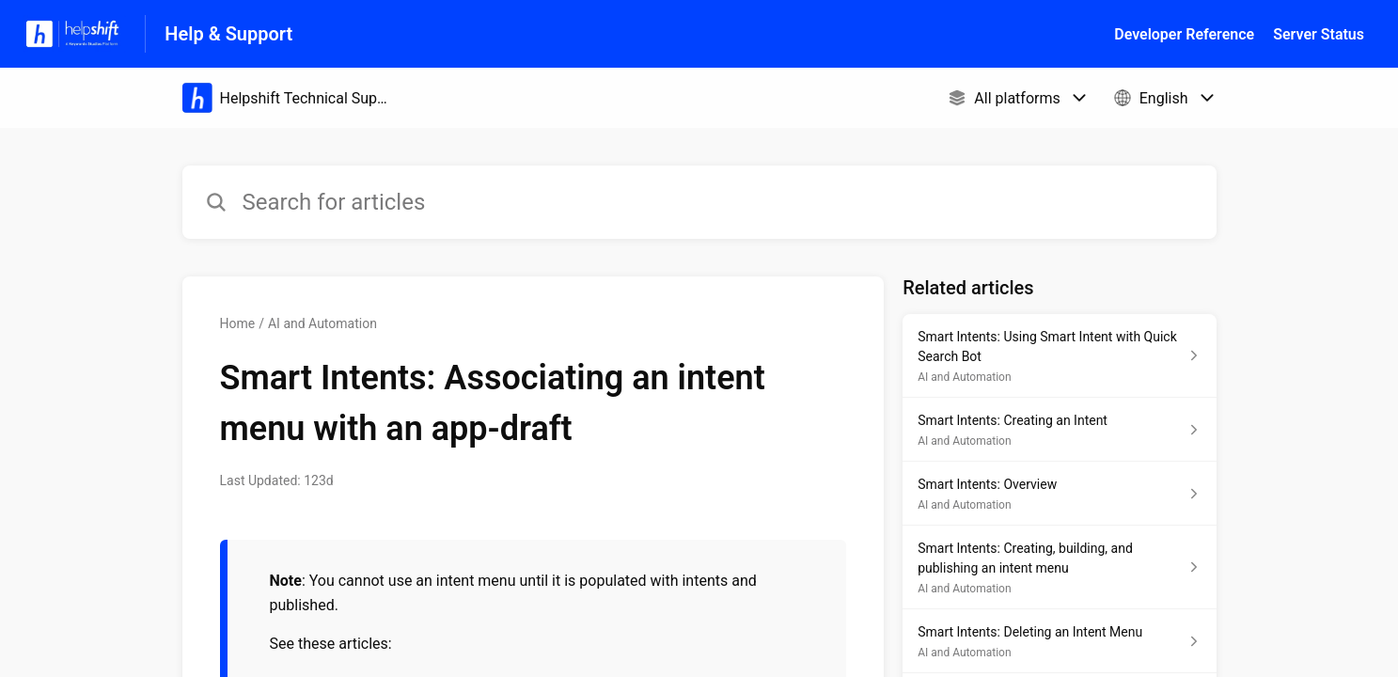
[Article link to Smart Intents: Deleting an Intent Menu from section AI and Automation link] (1059, 641)
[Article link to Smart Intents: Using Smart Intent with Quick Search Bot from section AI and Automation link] (1059, 356)
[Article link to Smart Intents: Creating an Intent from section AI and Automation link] (1059, 430)
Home (238, 323)
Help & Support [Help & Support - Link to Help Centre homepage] (228, 34)
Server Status (1318, 34)
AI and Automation (322, 323)
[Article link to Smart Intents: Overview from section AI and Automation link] (1059, 494)
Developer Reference (1184, 34)
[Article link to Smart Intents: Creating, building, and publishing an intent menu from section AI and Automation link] (1059, 567)
